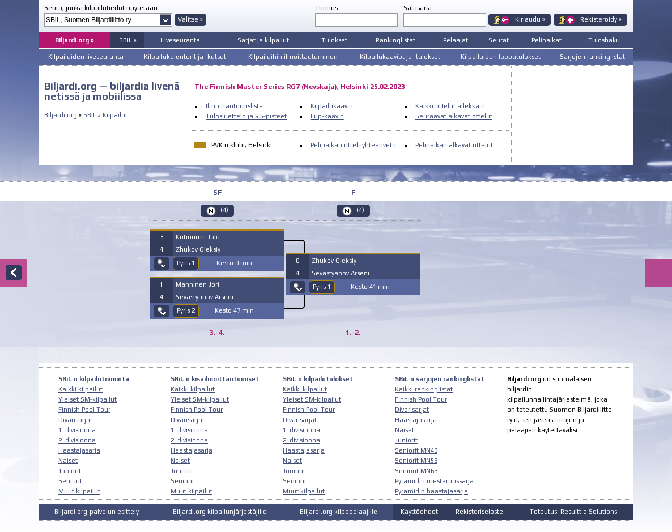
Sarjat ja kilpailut (263, 40)
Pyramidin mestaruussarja (434, 481)
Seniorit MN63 (416, 470)
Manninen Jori (197, 284)
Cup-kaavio (327, 116)
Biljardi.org (60, 115)
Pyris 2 (186, 310)
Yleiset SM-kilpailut (87, 399)
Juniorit (69, 470)
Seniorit (70, 481)
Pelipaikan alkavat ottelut (454, 145)
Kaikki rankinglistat (424, 389)
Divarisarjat (75, 419)
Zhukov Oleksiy (198, 249)
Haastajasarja (79, 450)
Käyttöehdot (419, 511)
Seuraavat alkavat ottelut (453, 116)
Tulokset (334, 40)
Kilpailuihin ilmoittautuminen (293, 56)
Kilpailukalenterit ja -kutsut (185, 56)
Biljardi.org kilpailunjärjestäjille (220, 511)
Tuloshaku (604, 40)
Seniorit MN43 (416, 450)
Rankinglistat (395, 40)
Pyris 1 (186, 262)
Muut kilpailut (79, 491)
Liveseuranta (180, 40)
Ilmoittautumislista (234, 106)
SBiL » (128, 40)
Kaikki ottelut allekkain (450, 106)
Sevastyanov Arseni (204, 296)
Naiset (68, 460)
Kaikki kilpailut (80, 389)
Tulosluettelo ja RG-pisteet (246, 116)
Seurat (498, 40)
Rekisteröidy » (601, 19)
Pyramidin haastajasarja (431, 491)
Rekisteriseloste (479, 511)
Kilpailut (115, 115)
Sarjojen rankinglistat (592, 56)
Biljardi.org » (74, 40)
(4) (224, 210)
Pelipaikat (546, 40)
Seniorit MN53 (416, 460)
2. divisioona (77, 440)
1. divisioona (77, 430)
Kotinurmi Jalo (198, 236)
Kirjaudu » (530, 19)
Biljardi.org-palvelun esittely (96, 511)
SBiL (89, 115)
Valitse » (190, 19)
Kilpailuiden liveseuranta (86, 56)
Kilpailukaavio (332, 106)
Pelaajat (455, 40)
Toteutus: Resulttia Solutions (573, 511)
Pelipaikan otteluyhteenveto (353, 145)
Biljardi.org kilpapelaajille (338, 511)
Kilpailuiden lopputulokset (501, 56)
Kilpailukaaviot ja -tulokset (400, 56)
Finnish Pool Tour (84, 409)
